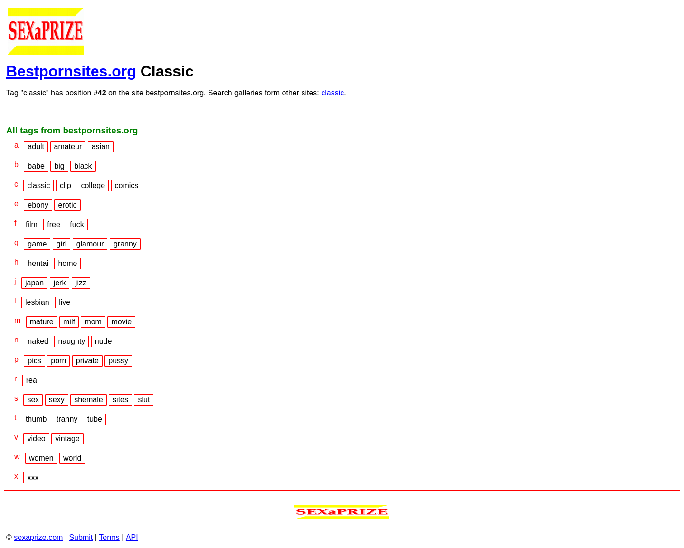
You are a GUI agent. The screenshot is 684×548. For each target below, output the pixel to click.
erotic (67, 205)
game (37, 244)
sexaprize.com (38, 537)
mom (93, 322)
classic (332, 93)
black (83, 166)
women (41, 458)
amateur (68, 146)
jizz (81, 283)
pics (34, 361)
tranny (67, 419)
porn (58, 361)
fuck (77, 224)
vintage (67, 439)
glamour (90, 244)
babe (36, 166)
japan (34, 283)
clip (65, 185)
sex (33, 400)
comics (127, 185)
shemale (88, 400)
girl (61, 244)
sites (120, 400)
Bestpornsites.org (71, 71)
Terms (109, 537)
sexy (57, 400)
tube (94, 419)
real (32, 380)
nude (103, 341)
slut (144, 400)
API (132, 537)
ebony (38, 205)
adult (36, 146)
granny (125, 244)
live (64, 302)
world (72, 458)
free (53, 224)
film (32, 224)
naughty (71, 341)
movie (121, 322)
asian (101, 146)
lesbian (37, 302)
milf (69, 322)
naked (38, 341)
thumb (36, 419)
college (93, 185)
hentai (38, 263)
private (87, 361)
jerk (60, 283)
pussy (118, 361)
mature (42, 322)
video (36, 439)
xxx (32, 477)
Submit (81, 537)
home (67, 263)
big (59, 166)
